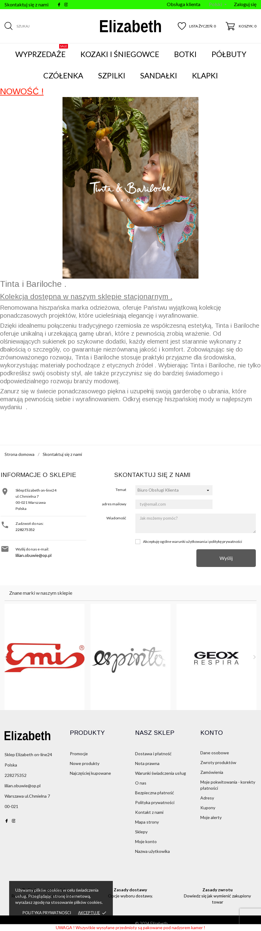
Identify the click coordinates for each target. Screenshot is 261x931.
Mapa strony (147, 822)
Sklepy (141, 831)
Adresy (207, 797)
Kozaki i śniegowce (119, 54)
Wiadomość (116, 518)
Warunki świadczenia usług (160, 773)
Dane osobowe (214, 752)
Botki (185, 54)
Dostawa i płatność (153, 753)
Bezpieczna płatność (154, 792)
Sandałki (158, 75)
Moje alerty (211, 817)
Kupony (207, 807)
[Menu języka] (218, 4)
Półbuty (229, 54)
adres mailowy (114, 504)
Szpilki (111, 75)
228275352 (25, 529)
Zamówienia (211, 772)
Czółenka (63, 75)
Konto (211, 732)
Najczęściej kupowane (90, 773)
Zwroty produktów (218, 762)
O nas (140, 782)
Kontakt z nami (149, 812)
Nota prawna (147, 763)
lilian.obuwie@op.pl (34, 555)
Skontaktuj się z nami (26, 4)
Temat (121, 489)
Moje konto (146, 841)
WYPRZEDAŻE (41, 51)
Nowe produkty (84, 763)
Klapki (205, 75)
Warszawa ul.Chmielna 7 (27, 796)
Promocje (79, 753)
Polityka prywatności (47, 912)
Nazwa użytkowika (152, 851)
